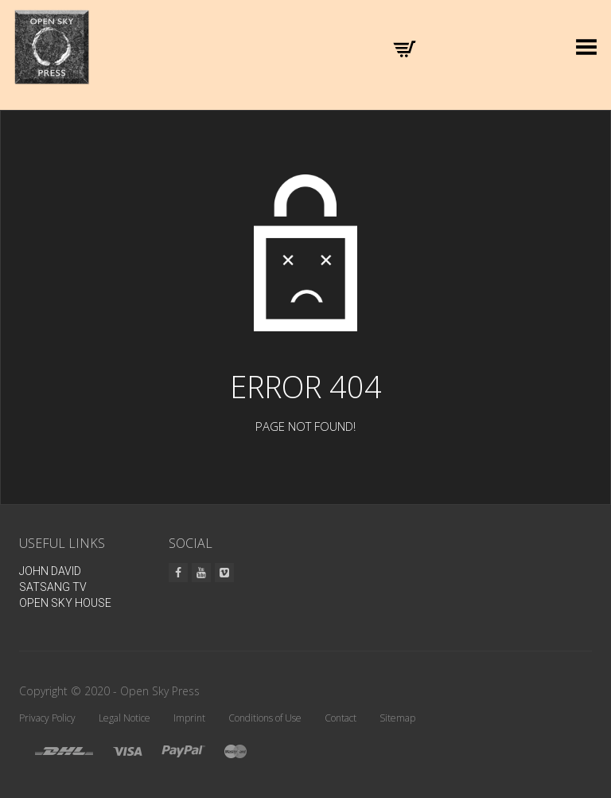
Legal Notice (124, 718)
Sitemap (397, 718)
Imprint (189, 718)
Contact (340, 718)
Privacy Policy (47, 718)
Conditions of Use (265, 718)
